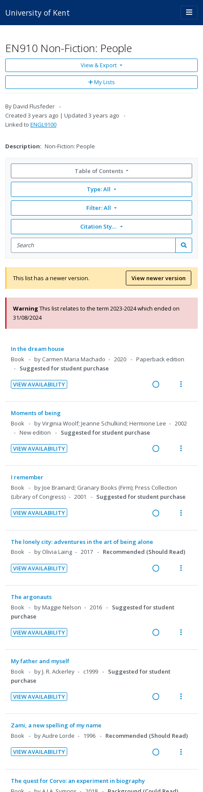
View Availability (39, 384)
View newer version (158, 278)
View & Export (99, 65)
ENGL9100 (43, 124)
